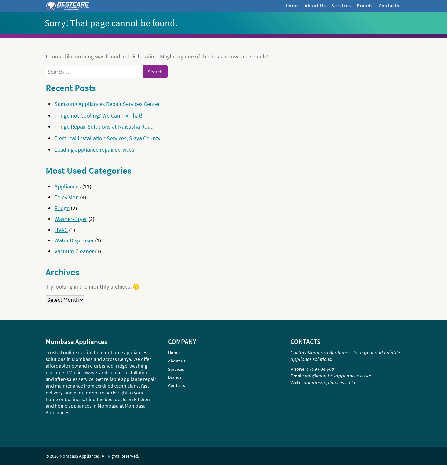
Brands (365, 6)
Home (292, 6)
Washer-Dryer (71, 219)
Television (67, 197)
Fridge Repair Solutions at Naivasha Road (104, 126)
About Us (315, 6)
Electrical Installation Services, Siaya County (107, 138)
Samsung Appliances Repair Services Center (107, 104)
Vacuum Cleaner (74, 251)
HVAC (61, 229)
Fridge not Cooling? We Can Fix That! (98, 115)
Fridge (62, 208)
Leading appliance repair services (94, 149)
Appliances (68, 186)
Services (341, 6)
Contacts (389, 6)
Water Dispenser (74, 240)
